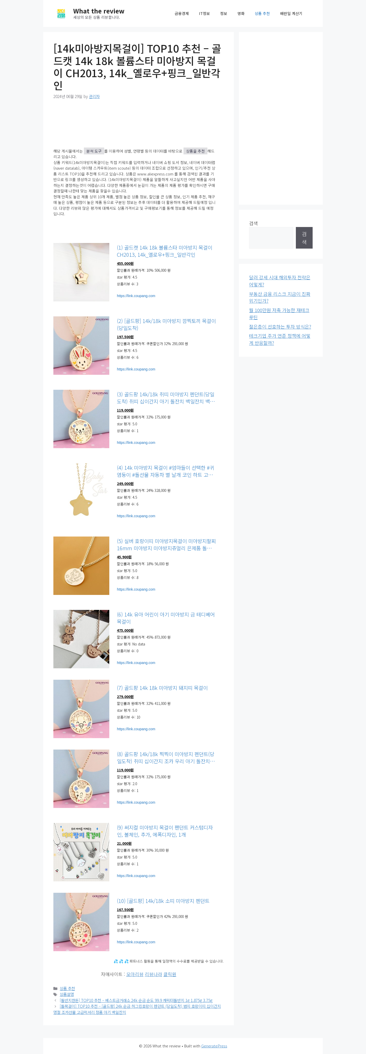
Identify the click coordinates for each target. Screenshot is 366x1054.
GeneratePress (214, 1045)
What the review (99, 10)
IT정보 (204, 13)
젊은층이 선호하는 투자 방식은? (280, 326)
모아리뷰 (135, 974)
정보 (223, 13)
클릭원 (169, 974)
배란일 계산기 (291, 13)
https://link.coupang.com (136, 296)
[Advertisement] (281, 118)
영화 (241, 13)
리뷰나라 (153, 974)
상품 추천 (262, 13)
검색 (253, 223)
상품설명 (67, 994)
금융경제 (182, 13)
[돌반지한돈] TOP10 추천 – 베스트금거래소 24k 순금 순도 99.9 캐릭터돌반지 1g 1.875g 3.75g (136, 1000)
